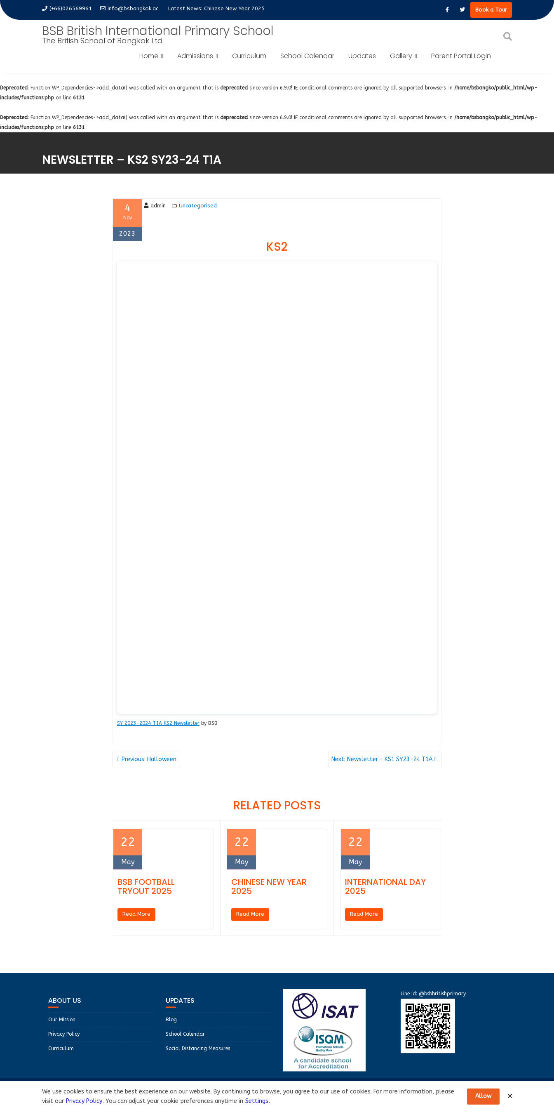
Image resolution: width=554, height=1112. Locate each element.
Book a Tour (491, 10)
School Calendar (307, 56)
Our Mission (61, 1027)
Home (148, 56)
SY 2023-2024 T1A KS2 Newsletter (158, 723)
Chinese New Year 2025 (234, 8)
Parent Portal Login (461, 56)
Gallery (401, 56)
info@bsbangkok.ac (129, 8)
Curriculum (249, 56)
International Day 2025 (385, 894)
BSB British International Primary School (158, 31)
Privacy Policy (64, 1042)
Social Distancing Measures (198, 1056)
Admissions (195, 56)
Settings (256, 1101)
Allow (483, 1096)
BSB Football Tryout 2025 (146, 894)
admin (155, 205)
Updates (362, 56)
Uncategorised (198, 205)
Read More (136, 922)
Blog (171, 1027)
